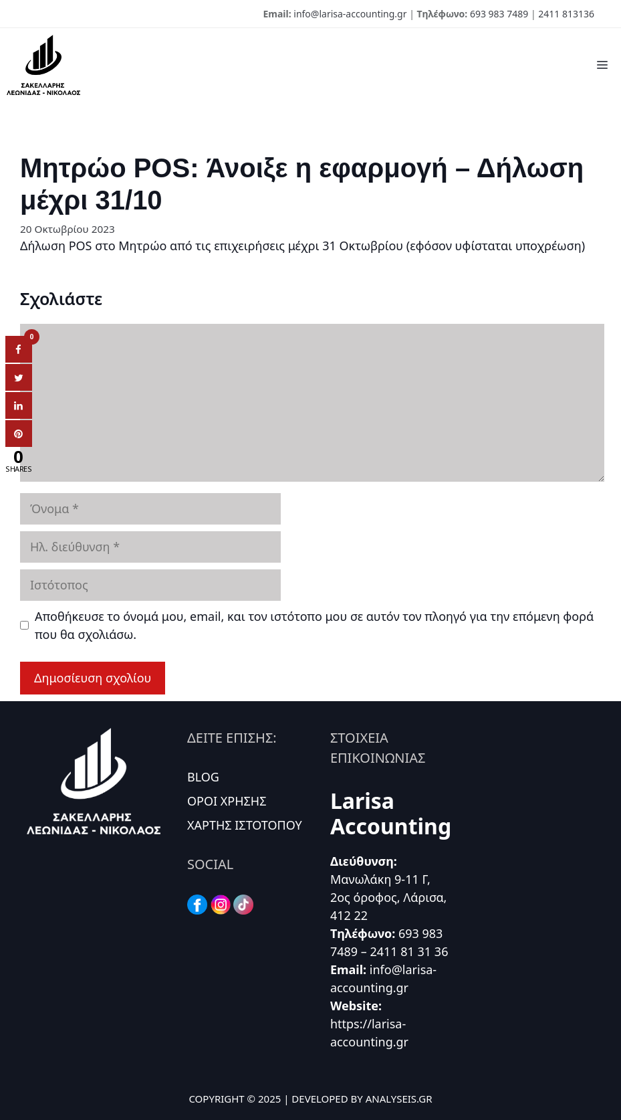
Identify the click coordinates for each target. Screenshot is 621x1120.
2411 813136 (566, 13)
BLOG (203, 777)
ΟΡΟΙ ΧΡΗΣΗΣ (227, 801)
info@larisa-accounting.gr (349, 13)
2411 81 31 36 (409, 951)
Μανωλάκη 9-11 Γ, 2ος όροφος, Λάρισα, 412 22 (388, 897)
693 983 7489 (499, 13)
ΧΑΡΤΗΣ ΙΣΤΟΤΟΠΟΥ (244, 825)
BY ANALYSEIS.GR (391, 1098)
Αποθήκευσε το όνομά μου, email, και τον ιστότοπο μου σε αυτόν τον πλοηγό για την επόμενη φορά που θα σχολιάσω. (314, 625)
